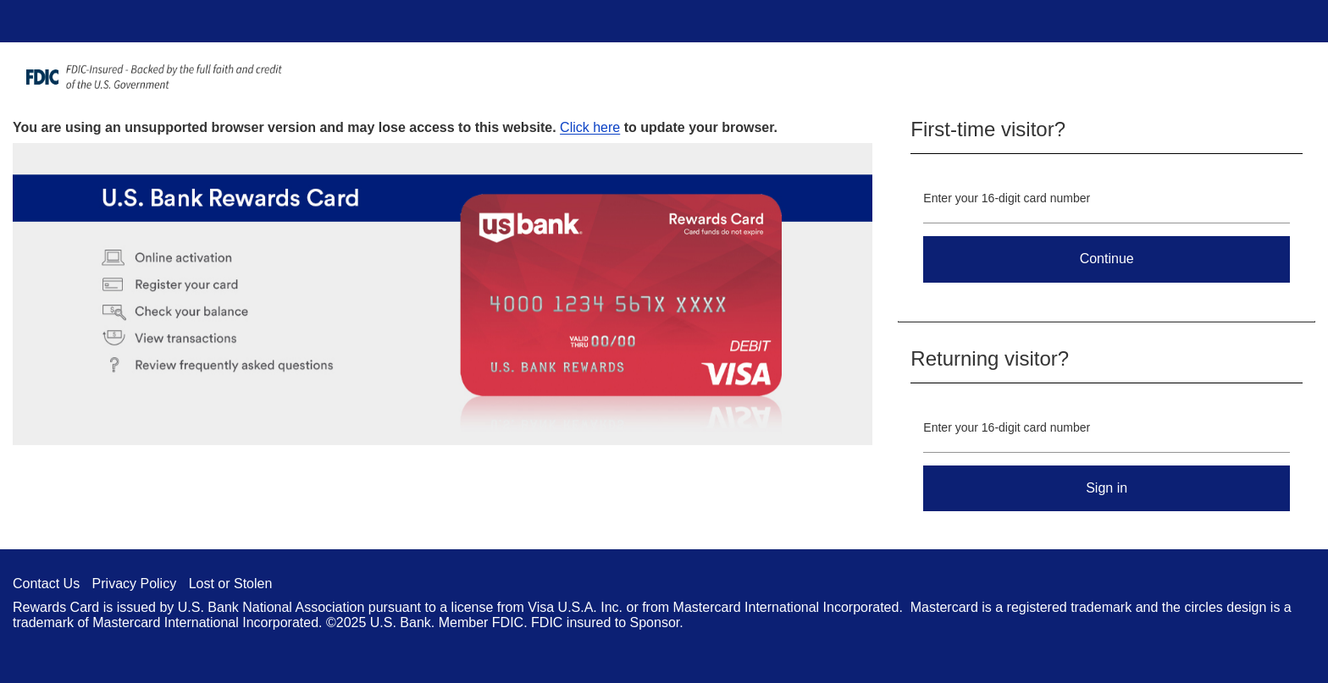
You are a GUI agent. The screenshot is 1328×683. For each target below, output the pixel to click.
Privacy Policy (134, 583)
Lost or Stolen (231, 583)
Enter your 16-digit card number (1006, 198)
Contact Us (46, 583)
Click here (590, 127)
